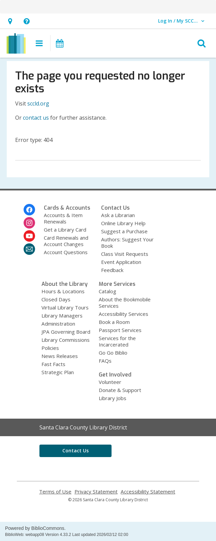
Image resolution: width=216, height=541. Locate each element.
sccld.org (38, 103)
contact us (36, 117)
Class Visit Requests (124, 253)
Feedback (112, 270)
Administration (58, 323)
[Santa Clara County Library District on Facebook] (29, 209)
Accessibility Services (123, 313)
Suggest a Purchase (124, 231)
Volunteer (110, 382)
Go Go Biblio (113, 352)
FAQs (105, 360)
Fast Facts (53, 364)
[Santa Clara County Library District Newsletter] (29, 249)
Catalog (107, 291)
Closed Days (55, 299)
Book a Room (114, 322)
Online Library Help (123, 223)
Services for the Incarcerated (117, 341)
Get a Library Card (65, 229)
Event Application (121, 262)
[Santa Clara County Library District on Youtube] (29, 236)
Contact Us (75, 450)
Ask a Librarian (118, 215)
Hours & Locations (63, 291)
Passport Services (120, 330)
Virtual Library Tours (65, 307)
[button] (10, 21)
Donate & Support (120, 390)
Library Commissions (65, 339)
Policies (50, 347)
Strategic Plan (57, 372)
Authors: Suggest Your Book (127, 242)
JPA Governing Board (65, 331)
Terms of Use (55, 491)
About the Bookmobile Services (125, 302)
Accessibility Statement (148, 491)
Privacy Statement (96, 491)
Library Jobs (112, 398)
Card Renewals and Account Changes (66, 240)
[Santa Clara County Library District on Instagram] (29, 223)
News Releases (59, 356)
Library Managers (62, 315)
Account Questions (66, 252)
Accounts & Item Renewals (63, 218)
